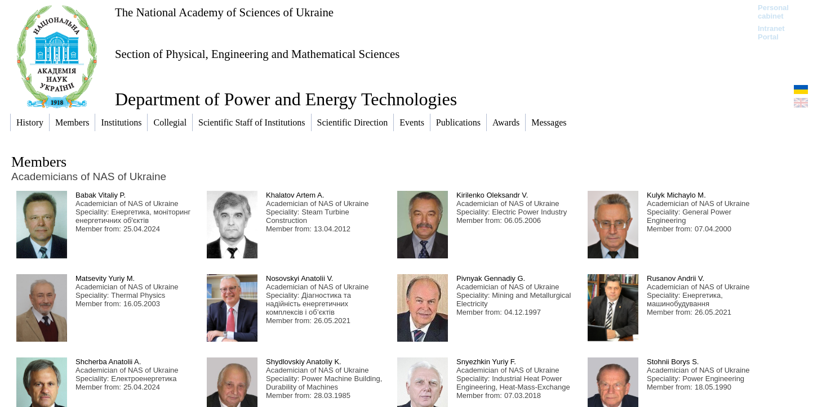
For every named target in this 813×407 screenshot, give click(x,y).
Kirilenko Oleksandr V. (492, 195)
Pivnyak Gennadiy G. (490, 278)
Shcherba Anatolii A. (108, 361)
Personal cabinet (773, 11)
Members (38, 162)
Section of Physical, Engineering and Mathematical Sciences (257, 53)
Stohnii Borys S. (673, 361)
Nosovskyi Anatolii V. (299, 278)
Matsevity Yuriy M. (105, 278)
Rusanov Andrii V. (675, 278)
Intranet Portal (771, 32)
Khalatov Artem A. (295, 195)
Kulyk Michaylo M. (676, 195)
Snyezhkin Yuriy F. (486, 361)
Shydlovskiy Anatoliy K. (303, 361)
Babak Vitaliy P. (100, 195)
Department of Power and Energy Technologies (286, 99)
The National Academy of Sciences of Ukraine (224, 12)
